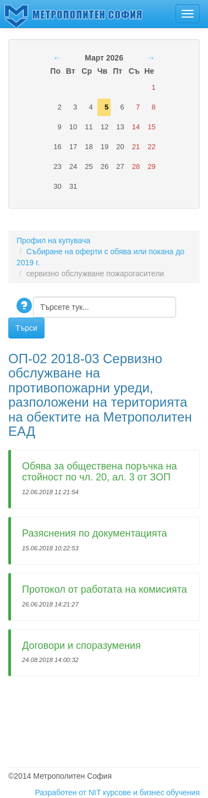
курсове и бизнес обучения (151, 792)
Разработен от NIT (68, 792)
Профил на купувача (53, 240)
